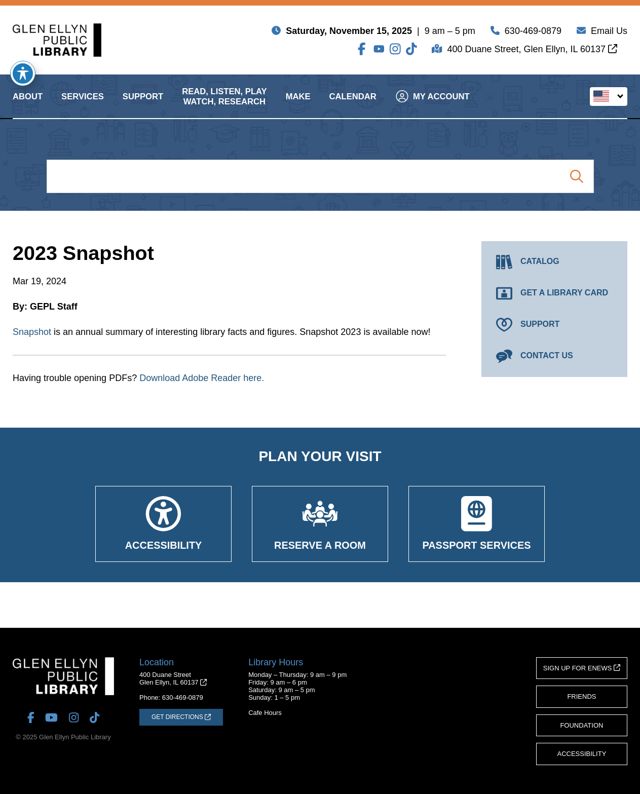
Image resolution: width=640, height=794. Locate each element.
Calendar (353, 105)
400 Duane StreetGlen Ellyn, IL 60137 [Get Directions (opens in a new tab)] (173, 678)
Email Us (609, 33)
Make (298, 105)
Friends (581, 696)
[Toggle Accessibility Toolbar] (23, 73)
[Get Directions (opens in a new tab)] (181, 717)
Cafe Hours (265, 712)
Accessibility (582, 754)
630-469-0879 (533, 33)
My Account (433, 105)
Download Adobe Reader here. (201, 378)
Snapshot (32, 332)
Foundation (581, 725)
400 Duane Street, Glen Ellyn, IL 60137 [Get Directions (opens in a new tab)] (532, 51)
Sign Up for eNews (581, 668)
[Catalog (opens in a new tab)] (554, 262)
